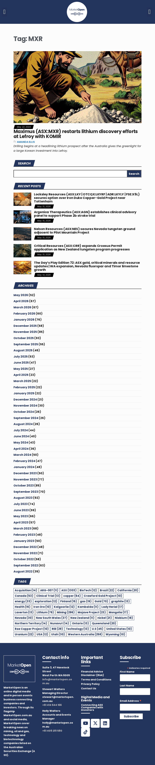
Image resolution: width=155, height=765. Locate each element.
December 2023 (25, 473)
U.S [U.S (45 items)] (97, 629)
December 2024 (25, 400)
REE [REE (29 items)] (57, 629)
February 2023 (24, 535)
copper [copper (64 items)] (72, 596)
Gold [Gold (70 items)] (101, 601)
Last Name (127, 685)
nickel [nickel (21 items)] (104, 618)
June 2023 (21, 510)
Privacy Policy (90, 684)
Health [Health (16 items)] (22, 607)
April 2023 (21, 522)
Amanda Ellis (26, 142)
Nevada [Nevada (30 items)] (24, 618)
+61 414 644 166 (52, 705)
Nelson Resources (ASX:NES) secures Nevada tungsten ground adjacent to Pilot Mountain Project (84, 231)
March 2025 (22, 381)
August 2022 (23, 571)
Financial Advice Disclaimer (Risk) (92, 673)
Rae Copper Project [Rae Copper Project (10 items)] (32, 629)
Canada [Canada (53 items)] (24, 596)
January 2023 (24, 541)
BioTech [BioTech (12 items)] (88, 590)
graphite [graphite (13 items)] (120, 601)
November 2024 (25, 406)
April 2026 (21, 301)
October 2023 (24, 485)
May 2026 (21, 295)
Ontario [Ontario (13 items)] (80, 623)
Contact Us (88, 688)
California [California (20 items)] (127, 590)
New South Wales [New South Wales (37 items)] (51, 618)
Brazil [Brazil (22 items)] (107, 590)
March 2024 (22, 455)
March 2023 (22, 528)
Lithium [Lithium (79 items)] (45, 612)
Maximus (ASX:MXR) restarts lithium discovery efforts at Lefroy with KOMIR (76, 134)
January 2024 (24, 467)
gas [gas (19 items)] (86, 601)
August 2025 (23, 350)
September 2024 (26, 418)
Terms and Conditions (96, 679)
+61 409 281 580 (52, 730)
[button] (4, 12)
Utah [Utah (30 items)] (58, 634)
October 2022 (24, 559)
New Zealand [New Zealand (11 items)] (82, 618)
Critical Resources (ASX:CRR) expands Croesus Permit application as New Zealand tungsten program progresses (82, 248)
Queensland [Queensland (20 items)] (104, 623)
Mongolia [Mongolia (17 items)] (118, 612)
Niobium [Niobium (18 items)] (124, 618)
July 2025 (21, 357)
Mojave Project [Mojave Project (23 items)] (92, 612)
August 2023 (23, 498)
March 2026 (22, 307)
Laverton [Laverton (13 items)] (24, 612)
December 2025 (25, 326)
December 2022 (25, 547)
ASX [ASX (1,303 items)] (69, 590)
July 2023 (21, 504)
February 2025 (24, 387)
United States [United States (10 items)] (119, 629)
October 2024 (24, 412)
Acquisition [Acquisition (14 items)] (26, 590)
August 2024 (23, 424)
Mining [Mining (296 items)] (66, 612)
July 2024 (21, 430)
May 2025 (21, 369)
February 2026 (24, 314)
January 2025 (24, 393)
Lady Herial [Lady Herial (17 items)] (112, 607)
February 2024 (24, 461)
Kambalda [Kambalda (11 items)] (88, 607)
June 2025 (21, 363)
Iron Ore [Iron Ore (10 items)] (42, 607)
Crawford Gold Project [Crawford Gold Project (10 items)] (103, 596)
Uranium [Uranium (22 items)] (24, 634)
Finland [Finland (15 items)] (68, 601)
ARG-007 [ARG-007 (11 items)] (49, 590)
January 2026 (24, 320)
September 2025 (26, 344)
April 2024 (21, 449)
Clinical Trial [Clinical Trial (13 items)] (48, 596)
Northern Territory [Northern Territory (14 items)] (31, 623)
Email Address (130, 701)
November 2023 (25, 479)
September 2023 (26, 492)
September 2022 (26, 565)
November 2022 (25, 553)
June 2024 (21, 436)
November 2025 (25, 332)
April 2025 (21, 375)
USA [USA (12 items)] (42, 634)
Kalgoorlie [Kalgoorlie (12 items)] (64, 607)
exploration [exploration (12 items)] (46, 601)
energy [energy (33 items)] (23, 601)
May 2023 (21, 516)
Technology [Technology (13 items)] (77, 629)
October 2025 (24, 338)
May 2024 (21, 442)
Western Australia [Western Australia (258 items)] (85, 634)
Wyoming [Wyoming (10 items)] (115, 634)
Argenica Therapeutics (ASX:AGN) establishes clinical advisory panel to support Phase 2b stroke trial (85, 214)
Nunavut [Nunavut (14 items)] (59, 623)
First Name (127, 672)
